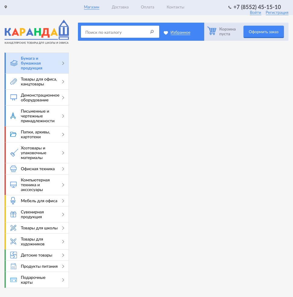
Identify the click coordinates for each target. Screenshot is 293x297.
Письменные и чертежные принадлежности (37, 115)
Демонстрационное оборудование (37, 97)
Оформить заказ (264, 31)
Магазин (91, 7)
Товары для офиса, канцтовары (37, 81)
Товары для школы (37, 228)
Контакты (176, 7)
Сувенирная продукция (37, 214)
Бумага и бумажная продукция (37, 63)
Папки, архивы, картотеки (37, 134)
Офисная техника (37, 168)
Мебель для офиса (37, 200)
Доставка (120, 7)
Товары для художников (37, 241)
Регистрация (277, 12)
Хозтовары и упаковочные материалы (37, 152)
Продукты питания (37, 266)
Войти (255, 12)
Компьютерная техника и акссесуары (37, 184)
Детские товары (37, 255)
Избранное (181, 32)
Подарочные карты (37, 280)
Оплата (147, 7)
